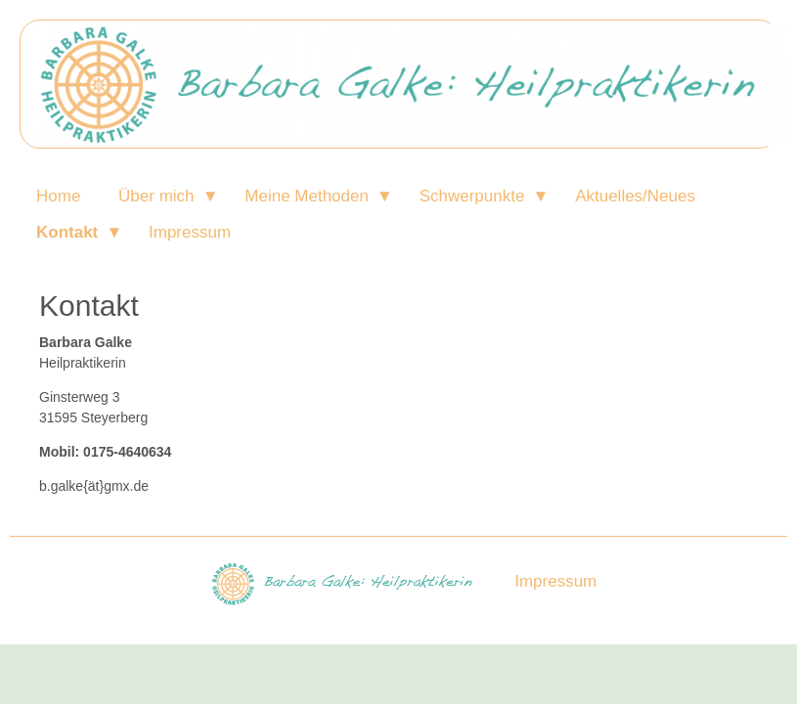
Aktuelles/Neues (635, 196)
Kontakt (67, 232)
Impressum (190, 232)
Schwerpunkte (472, 196)
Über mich (156, 196)
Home (58, 196)
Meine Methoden (306, 196)
